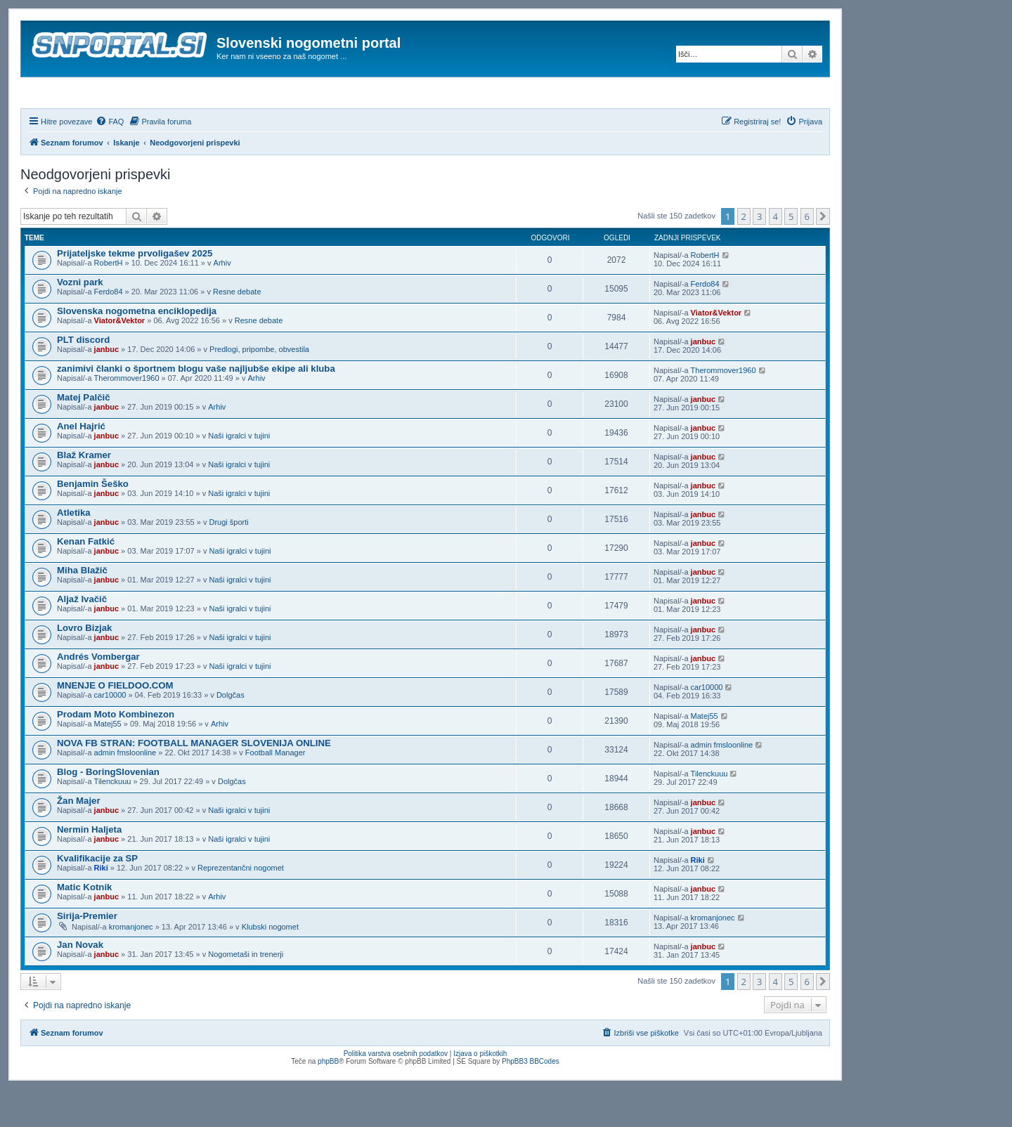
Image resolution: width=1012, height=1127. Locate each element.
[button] (823, 254)
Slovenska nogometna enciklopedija (136, 349)
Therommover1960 (127, 416)
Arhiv (222, 301)
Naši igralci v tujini (239, 473)
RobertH (108, 301)
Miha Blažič (82, 608)
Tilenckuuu (112, 819)
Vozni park (80, 320)
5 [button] (791, 254)
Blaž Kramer (84, 493)
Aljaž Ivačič (82, 637)
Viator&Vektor (119, 358)
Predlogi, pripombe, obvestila (259, 387)
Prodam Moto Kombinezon (115, 752)
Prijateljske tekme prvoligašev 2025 (134, 291)
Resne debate (237, 329)
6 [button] (807, 254)
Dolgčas (230, 733)
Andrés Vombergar (98, 694)
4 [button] (775, 254)
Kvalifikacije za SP (97, 896)
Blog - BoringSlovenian (108, 809)
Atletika (74, 550)
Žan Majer (78, 838)
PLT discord (83, 377)
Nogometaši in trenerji (245, 992)
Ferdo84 (108, 329)
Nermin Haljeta (89, 867)
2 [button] (743, 254)
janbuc (106, 387)
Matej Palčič (83, 435)
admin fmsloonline (125, 790)
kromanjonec (131, 964)
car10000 (110, 733)
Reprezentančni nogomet (240, 905)
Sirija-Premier (87, 954)
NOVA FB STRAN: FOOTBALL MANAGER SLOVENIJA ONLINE (194, 781)
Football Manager (275, 790)
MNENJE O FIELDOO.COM (115, 723)
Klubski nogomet (270, 964)
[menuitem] (110, 159)
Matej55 (108, 761)
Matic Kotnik (84, 925)
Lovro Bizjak (84, 665)
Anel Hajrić (81, 464)
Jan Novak (80, 982)
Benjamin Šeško (93, 521)
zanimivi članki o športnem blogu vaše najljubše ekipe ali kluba (196, 406)
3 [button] (759, 254)
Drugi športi (228, 560)
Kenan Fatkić (86, 579)
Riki (101, 905)
